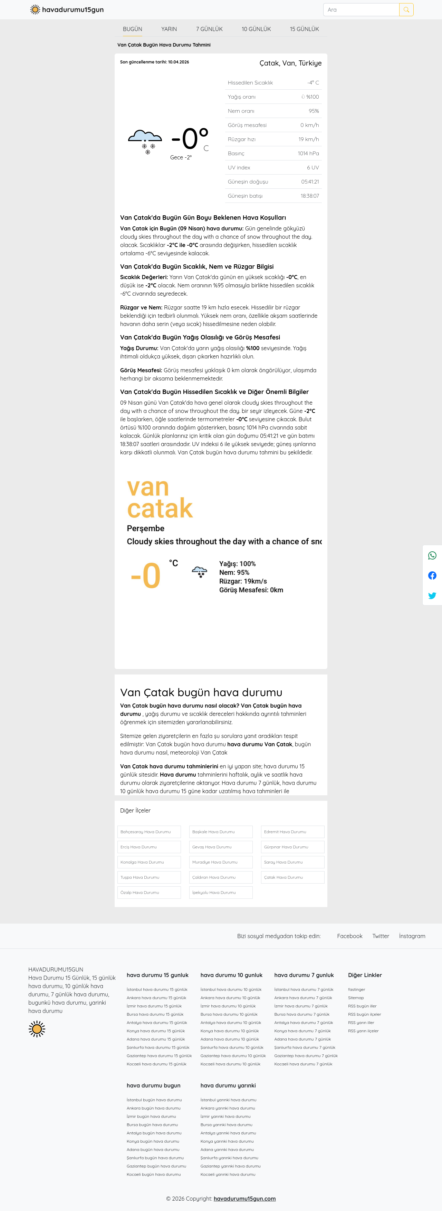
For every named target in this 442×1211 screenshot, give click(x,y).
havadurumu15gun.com (245, 1198)
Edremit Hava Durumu (285, 831)
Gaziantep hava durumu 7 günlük (306, 1055)
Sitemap (356, 997)
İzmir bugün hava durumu (151, 1116)
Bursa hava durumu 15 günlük (155, 1014)
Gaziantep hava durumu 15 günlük (159, 1055)
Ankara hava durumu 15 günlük (156, 997)
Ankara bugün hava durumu (154, 1108)
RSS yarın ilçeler (363, 1030)
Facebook (350, 936)
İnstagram (412, 936)
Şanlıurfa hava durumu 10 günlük (232, 1047)
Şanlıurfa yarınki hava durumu (229, 1157)
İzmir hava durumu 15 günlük (154, 1005)
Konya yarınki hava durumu (227, 1141)
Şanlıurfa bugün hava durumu (155, 1157)
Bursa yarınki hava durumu (226, 1124)
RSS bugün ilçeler (364, 1014)
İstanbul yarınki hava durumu (229, 1099)
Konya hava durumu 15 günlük (156, 1030)
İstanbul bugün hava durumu (154, 1099)
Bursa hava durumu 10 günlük (229, 1014)
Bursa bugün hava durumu (152, 1124)
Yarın (169, 29)
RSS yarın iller (361, 1022)
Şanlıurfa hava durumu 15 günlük (158, 1047)
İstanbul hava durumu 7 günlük (304, 989)
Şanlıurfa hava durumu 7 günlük (305, 1047)
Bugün (132, 29)
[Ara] (361, 9)
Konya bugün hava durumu (153, 1141)
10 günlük (256, 29)
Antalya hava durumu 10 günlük (231, 1022)
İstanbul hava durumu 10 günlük (231, 989)
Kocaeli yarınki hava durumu (228, 1174)
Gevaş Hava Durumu (212, 846)
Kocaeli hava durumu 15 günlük (156, 1063)
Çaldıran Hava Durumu (214, 877)
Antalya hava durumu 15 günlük (157, 1022)
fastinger (356, 989)
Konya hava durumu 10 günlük (230, 1030)
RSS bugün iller (362, 1005)
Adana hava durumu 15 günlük (156, 1039)
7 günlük (209, 29)
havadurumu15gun (66, 9)
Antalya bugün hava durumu (154, 1132)
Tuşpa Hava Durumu (140, 877)
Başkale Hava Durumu (213, 831)
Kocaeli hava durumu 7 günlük (304, 1063)
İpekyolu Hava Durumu (214, 892)
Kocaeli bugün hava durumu (154, 1174)
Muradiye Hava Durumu (215, 862)
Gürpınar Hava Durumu (286, 846)
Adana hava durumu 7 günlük (303, 1039)
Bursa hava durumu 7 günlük (302, 1014)
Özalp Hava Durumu (140, 892)
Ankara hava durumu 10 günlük (230, 997)
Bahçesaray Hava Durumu (146, 831)
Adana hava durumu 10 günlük (230, 1039)
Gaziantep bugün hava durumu (156, 1166)
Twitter (381, 936)
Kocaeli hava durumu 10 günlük (231, 1063)
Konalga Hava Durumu (142, 862)
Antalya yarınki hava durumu (228, 1132)
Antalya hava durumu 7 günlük (304, 1022)
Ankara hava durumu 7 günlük (304, 997)
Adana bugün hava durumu (153, 1149)
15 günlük (304, 29)
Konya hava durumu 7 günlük (303, 1030)
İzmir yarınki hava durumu (226, 1116)
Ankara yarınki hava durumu (228, 1108)
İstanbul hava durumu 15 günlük (157, 989)
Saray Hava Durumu (283, 862)
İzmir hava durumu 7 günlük (301, 1005)
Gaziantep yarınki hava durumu (231, 1166)
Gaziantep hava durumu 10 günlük (233, 1055)
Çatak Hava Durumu (283, 877)
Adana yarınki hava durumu (227, 1149)
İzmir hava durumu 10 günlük (228, 1005)
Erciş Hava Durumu (139, 846)
